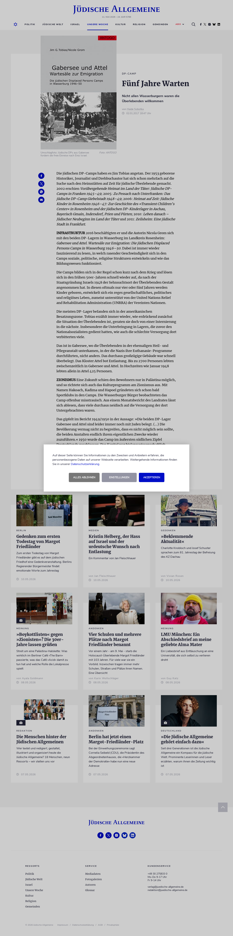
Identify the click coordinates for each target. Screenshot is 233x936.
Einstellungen (119, 477)
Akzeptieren (151, 477)
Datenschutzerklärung (85, 464)
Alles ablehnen (84, 477)
